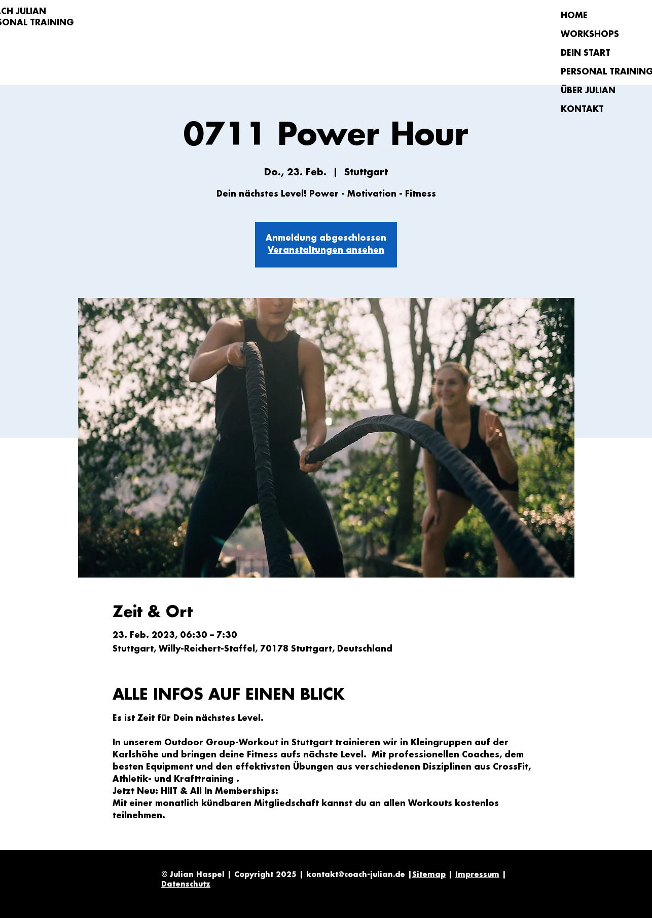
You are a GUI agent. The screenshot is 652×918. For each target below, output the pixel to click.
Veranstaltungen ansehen (326, 250)
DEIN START (585, 53)
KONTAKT (582, 109)
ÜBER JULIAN (588, 91)
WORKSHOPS (590, 34)
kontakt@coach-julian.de (355, 875)
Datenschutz (185, 885)
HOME (574, 16)
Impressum (477, 875)
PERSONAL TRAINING (596, 72)
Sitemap (429, 875)
